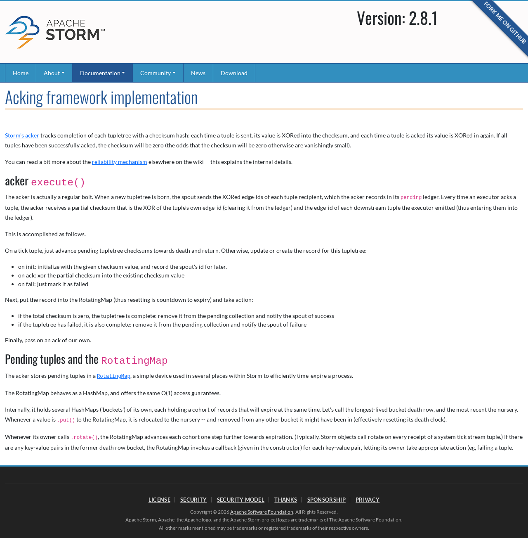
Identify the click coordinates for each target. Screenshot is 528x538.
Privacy (368, 499)
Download (234, 72)
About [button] (52, 72)
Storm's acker (22, 135)
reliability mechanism (119, 161)
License (159, 499)
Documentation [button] (100, 72)
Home (20, 72)
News (198, 72)
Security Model (240, 499)
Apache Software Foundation (261, 512)
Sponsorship (326, 499)
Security (193, 499)
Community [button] (155, 72)
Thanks (285, 499)
